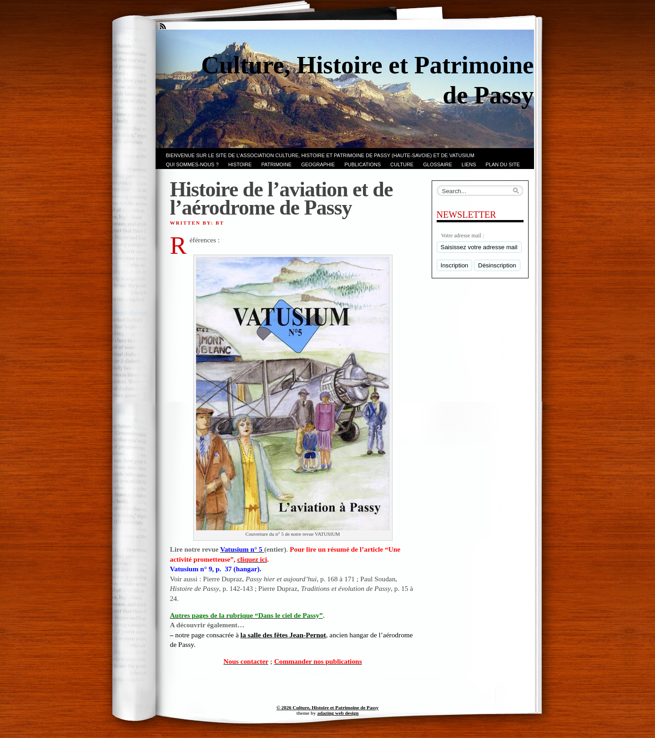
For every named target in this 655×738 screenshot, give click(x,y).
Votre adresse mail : (462, 235)
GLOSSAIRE (437, 164)
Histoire (240, 164)
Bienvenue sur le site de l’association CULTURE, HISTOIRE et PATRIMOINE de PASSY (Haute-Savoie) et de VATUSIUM (320, 155)
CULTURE (401, 164)
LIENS (469, 164)
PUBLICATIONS (362, 164)
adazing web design (337, 713)
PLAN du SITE (503, 164)
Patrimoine (276, 164)
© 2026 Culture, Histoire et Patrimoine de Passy (328, 707)
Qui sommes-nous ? (192, 164)
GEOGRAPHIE (318, 164)
